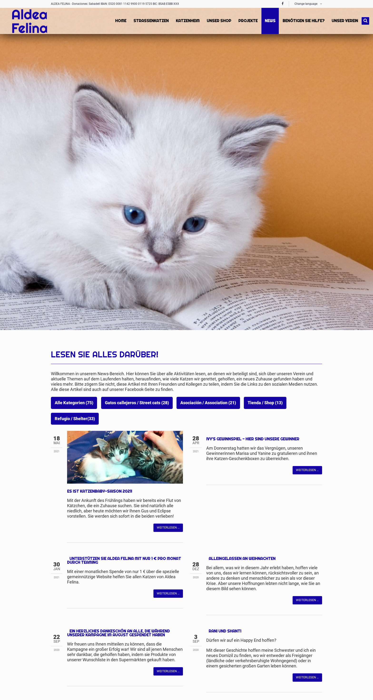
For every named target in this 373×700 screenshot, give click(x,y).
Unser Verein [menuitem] (344, 20)
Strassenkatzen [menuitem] (150, 20)
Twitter (80, 475)
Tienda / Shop (265, 403)
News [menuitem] (269, 20)
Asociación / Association (208, 403)
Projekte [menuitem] (247, 20)
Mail (90, 475)
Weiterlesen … (168, 475)
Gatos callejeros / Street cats (137, 403)
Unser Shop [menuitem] (218, 20)
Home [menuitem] (120, 20)
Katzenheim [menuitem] (187, 20)
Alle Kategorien (74, 403)
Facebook (71, 475)
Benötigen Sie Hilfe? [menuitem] (303, 20)
